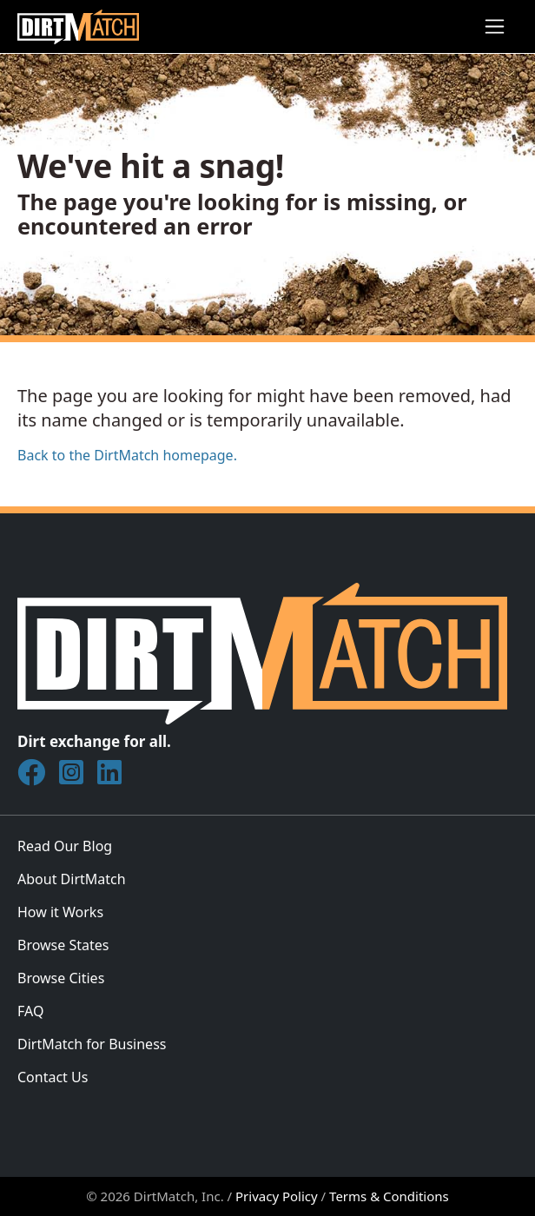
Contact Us (52, 1077)
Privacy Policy (276, 1196)
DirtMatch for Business (91, 1044)
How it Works (60, 912)
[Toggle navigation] (495, 26)
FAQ (30, 1011)
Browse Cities (60, 978)
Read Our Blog (64, 846)
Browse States (63, 945)
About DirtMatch (71, 879)
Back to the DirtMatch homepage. (127, 455)
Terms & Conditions (389, 1196)
